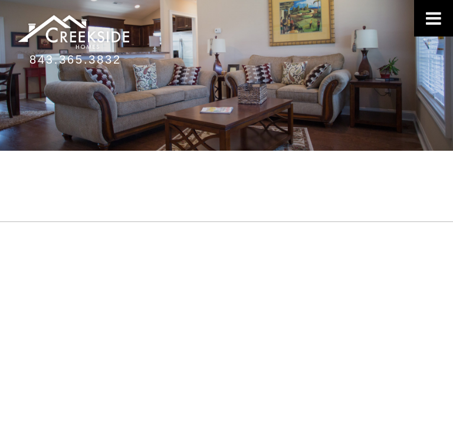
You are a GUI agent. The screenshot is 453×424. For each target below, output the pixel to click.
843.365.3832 (75, 59)
